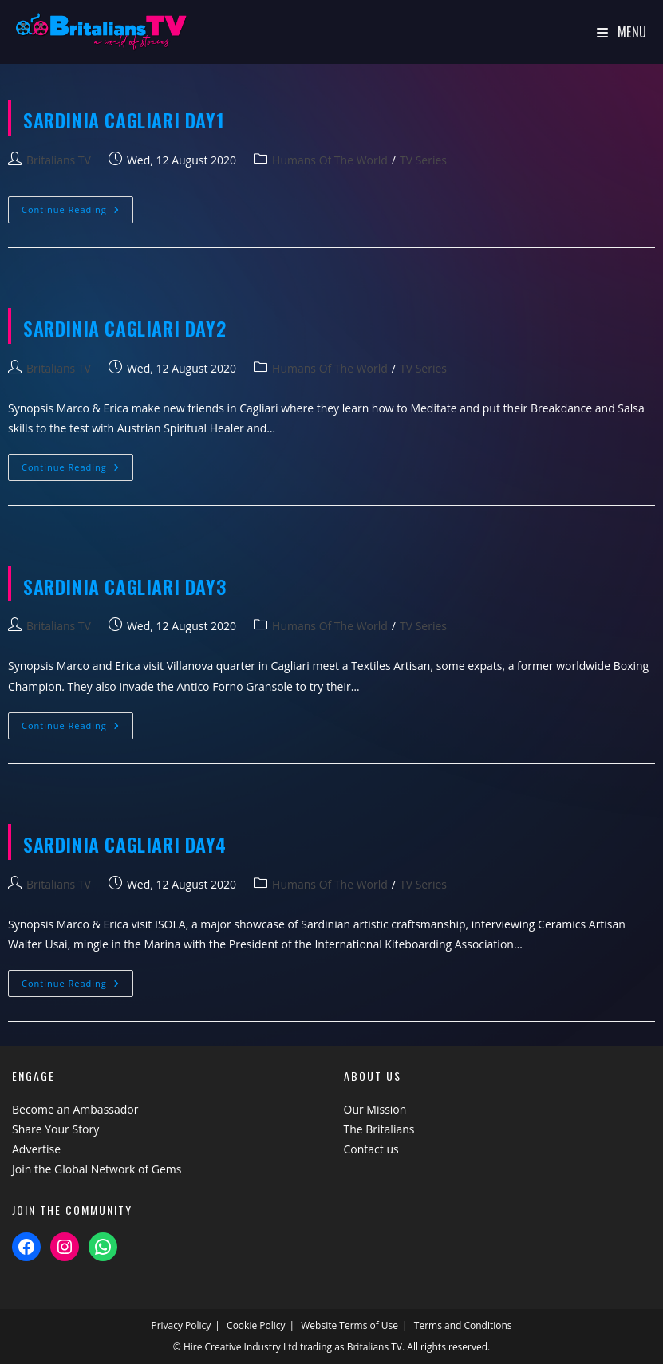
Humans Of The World (330, 160)
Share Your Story (55, 1129)
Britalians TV (58, 160)
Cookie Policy (256, 1325)
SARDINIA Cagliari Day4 (124, 844)
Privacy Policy (181, 1325)
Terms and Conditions (463, 1325)
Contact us (371, 1149)
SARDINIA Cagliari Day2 (124, 327)
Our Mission (375, 1109)
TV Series (423, 160)
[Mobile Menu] (622, 31)
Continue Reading (77, 212)
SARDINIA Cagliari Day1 (123, 119)
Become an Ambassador (75, 1109)
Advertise (36, 1149)
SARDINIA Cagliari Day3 (124, 586)
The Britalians (379, 1129)
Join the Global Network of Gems (96, 1169)
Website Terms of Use (349, 1325)
